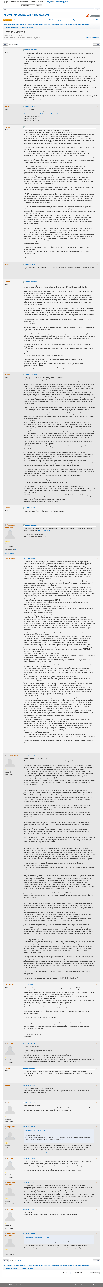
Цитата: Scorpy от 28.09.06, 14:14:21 (37, 1237)
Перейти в (66, 1273)
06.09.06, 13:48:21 (31, 1102)
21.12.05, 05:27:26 (31, 508)
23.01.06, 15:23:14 (29, 1043)
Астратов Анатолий (10, 526)
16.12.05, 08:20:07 (31, 106)
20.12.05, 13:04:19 (31, 374)
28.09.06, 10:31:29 (29, 1158)
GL (8, 1102)
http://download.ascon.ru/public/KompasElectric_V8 (41, 114)
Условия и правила (86, 1284)
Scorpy (10, 1043)
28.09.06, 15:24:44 (29, 1233)
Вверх (6, 1260)
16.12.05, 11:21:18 (31, 127)
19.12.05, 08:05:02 (31, 264)
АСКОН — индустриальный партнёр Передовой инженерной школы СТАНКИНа (74, 20)
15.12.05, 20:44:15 (31, 50)
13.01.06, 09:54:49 (29, 558)
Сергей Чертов (13, 755)
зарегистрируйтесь (62, 2)
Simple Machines (20, 1284)
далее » (96, 37)
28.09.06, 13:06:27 (29, 1182)
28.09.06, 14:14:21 (29, 1209)
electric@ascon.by (44, 530)
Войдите (49, 2)
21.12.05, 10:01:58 (31, 525)
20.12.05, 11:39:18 (31, 282)
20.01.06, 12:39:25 (29, 755)
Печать (96, 44)
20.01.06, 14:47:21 (29, 984)
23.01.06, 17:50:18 (29, 1068)
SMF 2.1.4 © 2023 (10, 1284)
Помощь (77, 1284)
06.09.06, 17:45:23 (29, 1126)
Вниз (5, 44)
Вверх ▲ (95, 1284)
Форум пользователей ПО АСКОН (26, 14)
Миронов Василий (10, 1128)
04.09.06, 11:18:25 (29, 1085)
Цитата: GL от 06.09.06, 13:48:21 (36, 1130)
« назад (89, 37)
